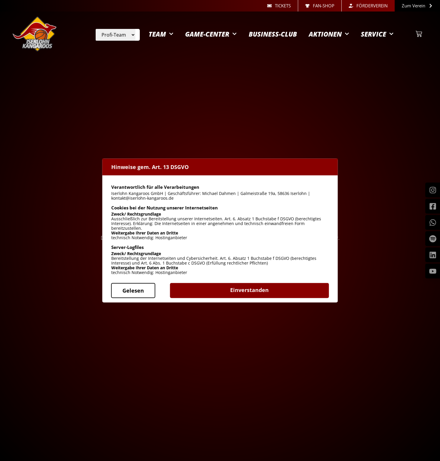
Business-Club (273, 36)
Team (161, 37)
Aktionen (329, 37)
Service (377, 37)
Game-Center (211, 37)
